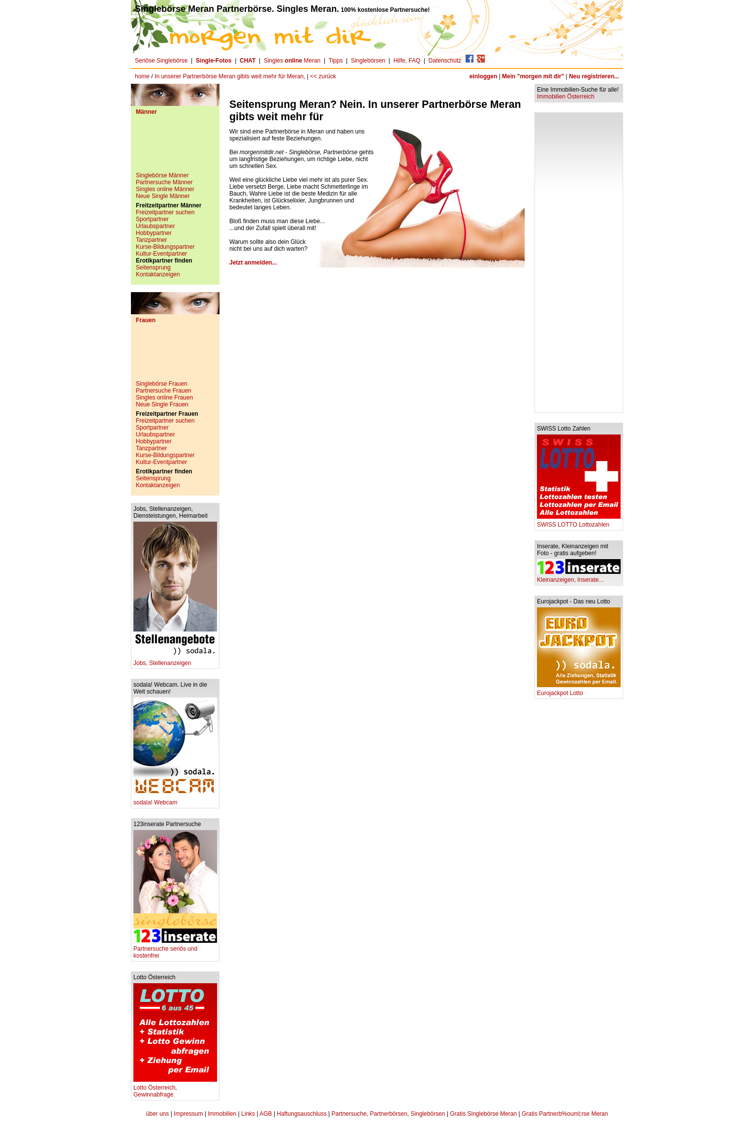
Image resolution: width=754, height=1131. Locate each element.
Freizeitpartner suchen (165, 212)
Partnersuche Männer (164, 182)
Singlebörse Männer (162, 175)
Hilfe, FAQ (406, 60)
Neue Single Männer (162, 196)
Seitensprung (153, 267)
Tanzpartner (151, 239)
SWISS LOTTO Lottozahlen (579, 522)
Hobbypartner (154, 233)
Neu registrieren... (594, 76)
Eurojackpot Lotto (579, 690)
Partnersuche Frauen (163, 390)
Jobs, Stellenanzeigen (175, 660)
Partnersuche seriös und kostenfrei (175, 949)
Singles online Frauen (164, 397)
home (142, 76)
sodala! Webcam (175, 800)
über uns (157, 1113)
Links (248, 1113)
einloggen (484, 76)
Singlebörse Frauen (162, 383)
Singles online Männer (165, 189)
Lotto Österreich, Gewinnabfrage (175, 1088)
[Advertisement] (175, 147)
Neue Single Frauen (162, 404)
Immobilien (222, 1113)
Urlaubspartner (155, 226)
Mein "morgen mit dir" (533, 76)
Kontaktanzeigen (158, 274)
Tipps (336, 60)
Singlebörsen (368, 60)
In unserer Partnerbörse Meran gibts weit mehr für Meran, (231, 76)
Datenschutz (445, 60)
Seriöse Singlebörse (161, 60)
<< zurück (323, 76)
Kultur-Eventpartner (161, 253)
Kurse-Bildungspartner (165, 246)
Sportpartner (152, 219)
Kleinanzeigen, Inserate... (579, 577)
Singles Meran (292, 60)
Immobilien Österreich (566, 96)
